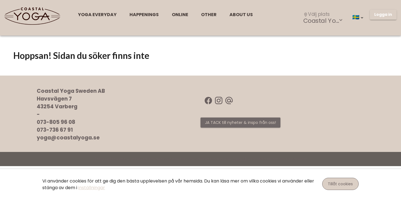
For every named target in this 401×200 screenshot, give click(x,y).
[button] (359, 17)
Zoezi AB (239, 159)
